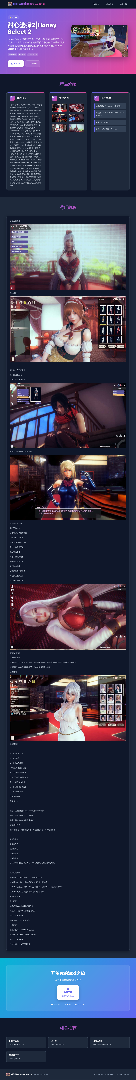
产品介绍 (96, 4)
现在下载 (123, 4)
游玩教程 (109, 4)
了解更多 (33, 63)
